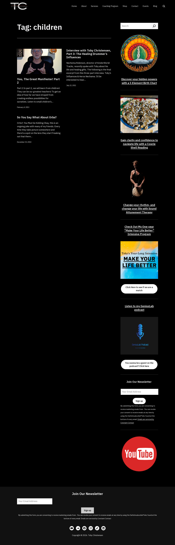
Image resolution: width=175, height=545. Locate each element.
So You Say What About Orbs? (37, 117)
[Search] (154, 26)
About (84, 6)
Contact (135, 6)
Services (94, 6)
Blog (155, 6)
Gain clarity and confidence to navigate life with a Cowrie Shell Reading (139, 143)
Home (74, 6)
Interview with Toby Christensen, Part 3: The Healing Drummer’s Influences (88, 54)
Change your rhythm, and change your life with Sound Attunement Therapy (139, 208)
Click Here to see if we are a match (139, 289)
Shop (125, 6)
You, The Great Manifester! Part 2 (38, 80)
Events (146, 6)
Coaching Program (110, 6)
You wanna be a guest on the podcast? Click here (139, 364)
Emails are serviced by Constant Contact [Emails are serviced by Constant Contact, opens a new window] (96, 518)
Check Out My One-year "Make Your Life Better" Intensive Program (139, 230)
